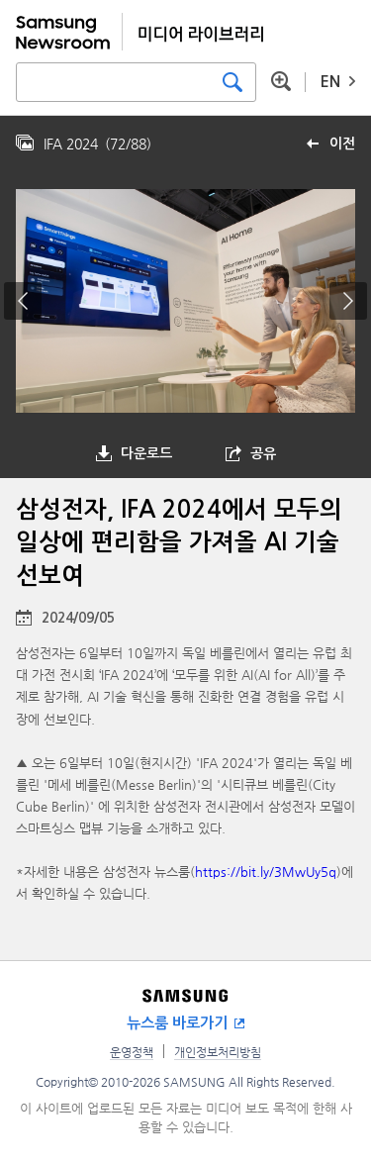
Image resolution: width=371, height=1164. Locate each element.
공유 (263, 453)
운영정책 (131, 1052)
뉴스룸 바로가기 (177, 1023)
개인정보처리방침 (217, 1052)
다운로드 (146, 453)
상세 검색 (281, 81)
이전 (342, 143)
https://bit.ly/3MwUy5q (265, 871)
